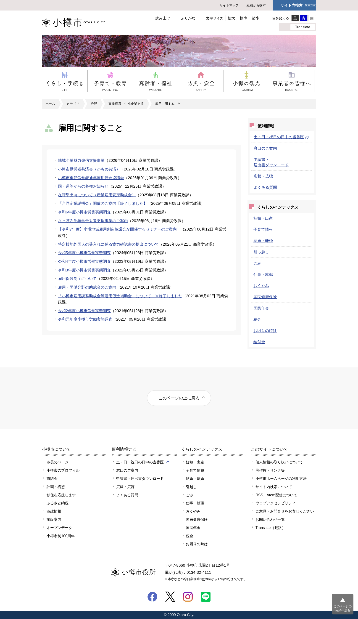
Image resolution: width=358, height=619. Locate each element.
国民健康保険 (265, 297)
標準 (243, 18)
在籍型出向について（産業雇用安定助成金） (97, 195)
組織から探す (256, 5)
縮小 (255, 18)
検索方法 (310, 5)
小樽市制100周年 (61, 536)
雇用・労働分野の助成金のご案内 (87, 287)
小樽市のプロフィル (63, 470)
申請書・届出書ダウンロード (140, 478)
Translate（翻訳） (270, 528)
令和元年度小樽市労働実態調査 (85, 319)
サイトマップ (229, 5)
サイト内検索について (273, 487)
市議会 (52, 478)
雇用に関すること (168, 104)
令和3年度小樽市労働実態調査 (84, 270)
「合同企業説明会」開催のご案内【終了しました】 (102, 203)
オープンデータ (59, 528)
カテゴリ (72, 104)
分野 (94, 104)
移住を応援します (61, 495)
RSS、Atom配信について (276, 495)
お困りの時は (265, 330)
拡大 (231, 18)
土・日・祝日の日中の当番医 (281, 137)
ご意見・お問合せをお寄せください (284, 511)
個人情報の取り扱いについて (279, 462)
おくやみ (261, 285)
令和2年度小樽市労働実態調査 (84, 310)
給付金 (259, 342)
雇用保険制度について (77, 278)
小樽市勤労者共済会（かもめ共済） (89, 169)
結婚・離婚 (263, 240)
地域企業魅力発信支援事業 (81, 160)
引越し (191, 487)
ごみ (257, 263)
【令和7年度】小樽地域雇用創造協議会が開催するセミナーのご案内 (119, 229)
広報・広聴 (263, 176)
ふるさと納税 (57, 503)
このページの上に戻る (179, 398)
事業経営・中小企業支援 (126, 104)
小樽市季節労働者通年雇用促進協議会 (91, 177)
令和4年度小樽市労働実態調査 (84, 261)
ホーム (50, 104)
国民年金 (261, 308)
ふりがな (188, 18)
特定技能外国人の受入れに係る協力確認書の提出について (108, 244)
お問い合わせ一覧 (270, 519)
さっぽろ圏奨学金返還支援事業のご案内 (93, 220)
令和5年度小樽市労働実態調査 (84, 252)
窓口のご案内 (265, 148)
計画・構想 (56, 487)
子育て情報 (263, 229)
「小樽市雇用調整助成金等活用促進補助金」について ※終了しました (120, 296)
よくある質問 (265, 187)
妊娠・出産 (263, 218)
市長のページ (57, 462)
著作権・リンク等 (270, 470)
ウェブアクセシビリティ (275, 503)
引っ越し (261, 252)
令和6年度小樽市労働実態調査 (84, 212)
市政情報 (54, 511)
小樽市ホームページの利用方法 (281, 478)
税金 (257, 319)
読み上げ (162, 18)
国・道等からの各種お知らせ (83, 186)
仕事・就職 (263, 274)
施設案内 (54, 519)
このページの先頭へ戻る (343, 608)
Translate (302, 27)
